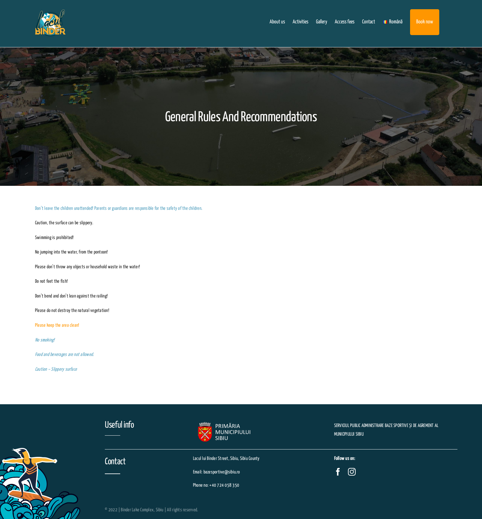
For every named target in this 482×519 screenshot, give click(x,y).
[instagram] (352, 472)
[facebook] (338, 472)
